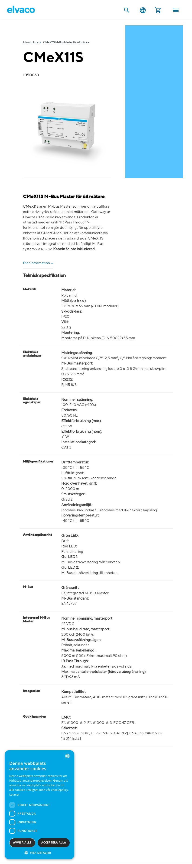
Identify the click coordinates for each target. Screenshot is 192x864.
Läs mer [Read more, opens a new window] (14, 794)
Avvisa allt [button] (22, 842)
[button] (39, 852)
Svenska (142, 10)
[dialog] (39, 804)
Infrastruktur (30, 42)
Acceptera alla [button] (53, 842)
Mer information (38, 263)
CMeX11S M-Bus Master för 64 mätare (66, 42)
